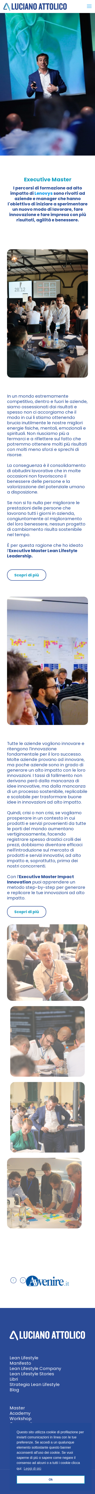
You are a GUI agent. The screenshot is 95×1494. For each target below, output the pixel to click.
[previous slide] (13, 1280)
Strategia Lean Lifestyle (35, 1384)
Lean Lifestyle (24, 1358)
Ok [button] (51, 1479)
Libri (14, 1379)
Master (17, 1408)
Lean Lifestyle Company (35, 1368)
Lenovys (44, 193)
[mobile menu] (89, 6)
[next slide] (23, 1280)
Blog (14, 1390)
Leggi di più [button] (32, 1468)
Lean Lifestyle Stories (32, 1374)
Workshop (21, 1419)
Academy (20, 1413)
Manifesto (20, 1363)
